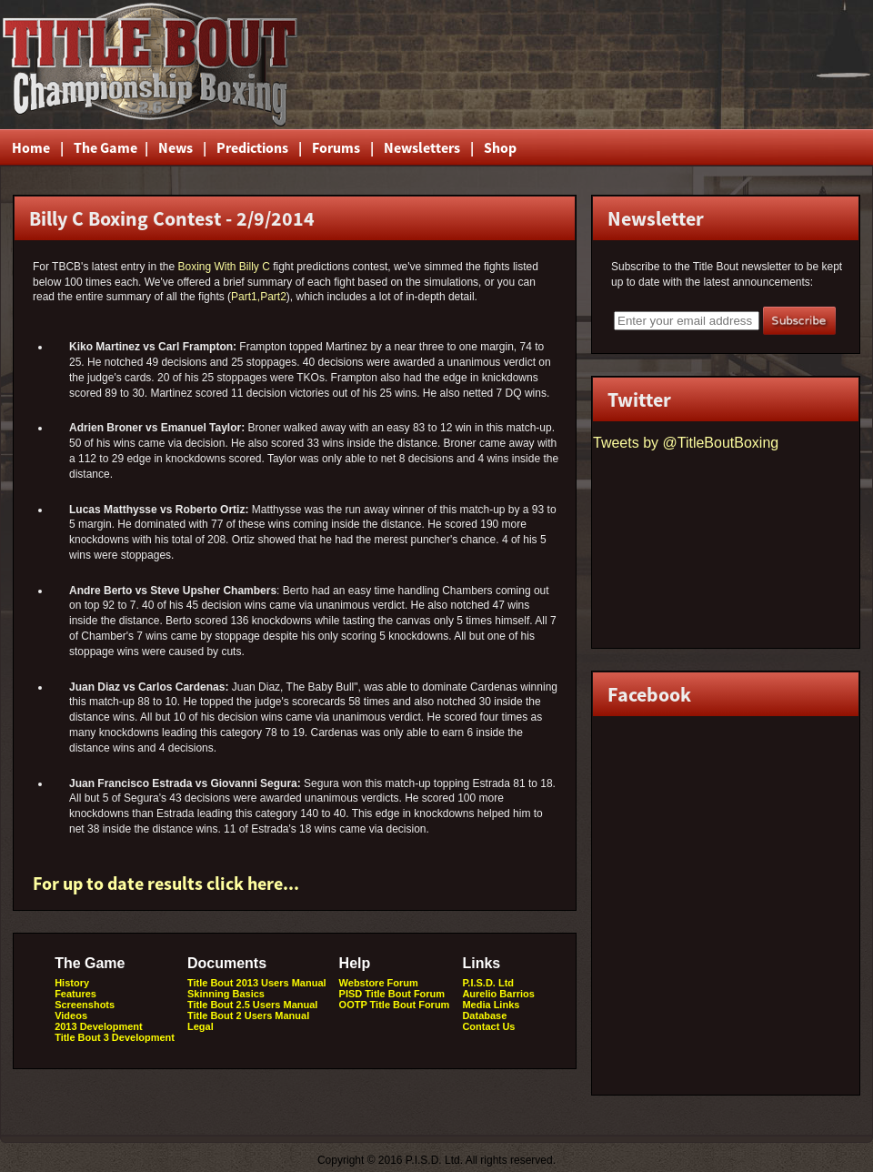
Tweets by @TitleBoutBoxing (685, 442)
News (176, 147)
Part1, (245, 296)
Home (31, 147)
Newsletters (422, 147)
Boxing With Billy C (223, 266)
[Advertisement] (654, 64)
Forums (336, 147)
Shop (500, 147)
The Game (104, 147)
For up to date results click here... (166, 883)
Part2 (273, 296)
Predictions (252, 147)
